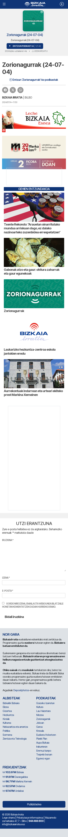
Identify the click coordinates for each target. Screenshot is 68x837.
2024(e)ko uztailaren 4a (16, 51)
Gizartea (7, 711)
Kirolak (6, 719)
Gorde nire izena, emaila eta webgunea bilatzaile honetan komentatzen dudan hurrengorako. (32, 605)
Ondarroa (14, 786)
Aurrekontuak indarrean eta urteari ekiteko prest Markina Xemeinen (33, 393)
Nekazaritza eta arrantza (15, 726)
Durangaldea (15, 777)
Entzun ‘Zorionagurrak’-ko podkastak (33, 79)
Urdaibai (13, 790)
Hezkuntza (8, 715)
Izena (6, 577)
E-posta (7, 590)
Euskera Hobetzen (46, 734)
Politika (6, 730)
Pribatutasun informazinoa (29, 817)
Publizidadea (34, 804)
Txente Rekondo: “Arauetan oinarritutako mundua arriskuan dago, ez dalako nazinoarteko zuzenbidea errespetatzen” (32, 228)
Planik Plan (41, 738)
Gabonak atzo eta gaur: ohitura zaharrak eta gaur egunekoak (31, 271)
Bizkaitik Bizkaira (11, 703)
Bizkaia (13, 772)
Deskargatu (39, 51)
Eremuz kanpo (43, 750)
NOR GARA (11, 634)
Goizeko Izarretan (45, 703)
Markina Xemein (17, 781)
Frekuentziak (14, 767)
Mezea (39, 715)
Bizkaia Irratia (12, 97)
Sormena (7, 734)
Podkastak (46, 698)
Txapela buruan (44, 754)
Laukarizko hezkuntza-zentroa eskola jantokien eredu (29, 351)
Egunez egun (43, 758)
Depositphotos (21, 690)
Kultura (39, 707)
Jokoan (40, 722)
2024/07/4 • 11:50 (9, 102)
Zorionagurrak (14, 311)
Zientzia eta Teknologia (14, 738)
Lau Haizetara (43, 711)
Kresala (40, 730)
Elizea (6, 707)
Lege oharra (8, 817)
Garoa (39, 726)
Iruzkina (7, 540)
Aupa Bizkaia (42, 742)
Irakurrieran (41, 746)
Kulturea (7, 722)
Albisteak (11, 698)
